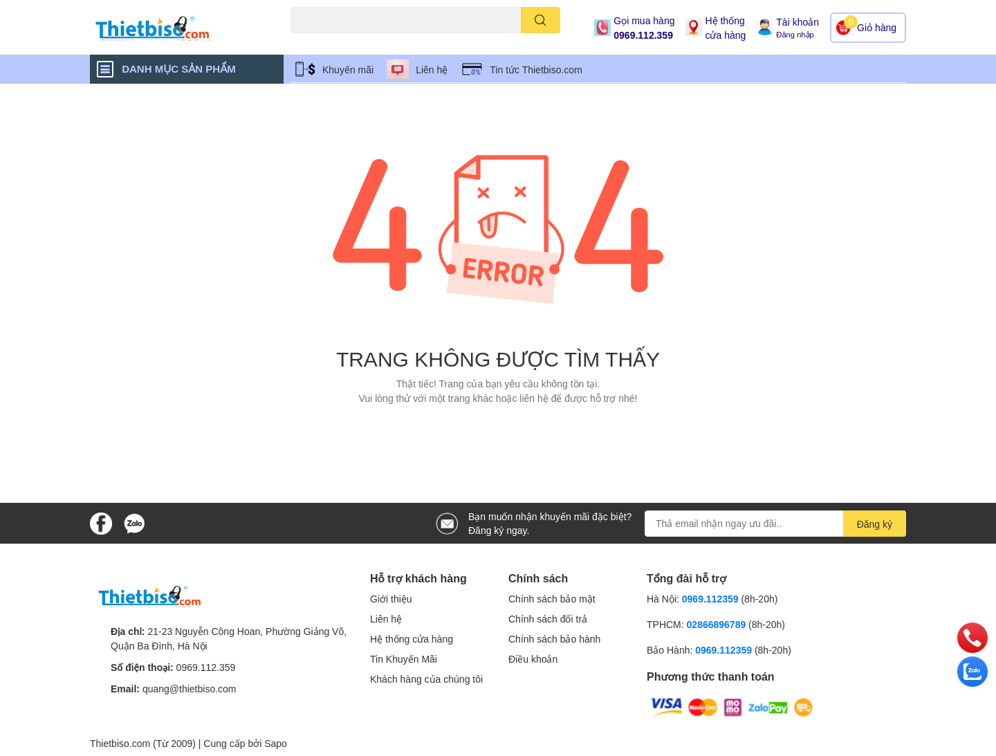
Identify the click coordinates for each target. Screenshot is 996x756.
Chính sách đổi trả (547, 619)
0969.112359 (710, 599)
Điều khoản (532, 659)
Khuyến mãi (348, 69)
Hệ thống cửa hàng (725, 28)
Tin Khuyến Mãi (403, 659)
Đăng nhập (795, 34)
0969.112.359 (643, 35)
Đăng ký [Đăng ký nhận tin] (874, 524)
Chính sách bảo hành (554, 639)
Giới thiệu (391, 599)
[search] (540, 20)
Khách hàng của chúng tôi (426, 679)
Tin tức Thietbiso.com (536, 69)
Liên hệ (432, 69)
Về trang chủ (498, 429)
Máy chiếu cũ (315, 41)
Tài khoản (797, 22)
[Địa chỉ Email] (775, 523)
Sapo (275, 743)
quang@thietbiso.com (189, 688)
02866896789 (716, 624)
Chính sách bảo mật (552, 599)
